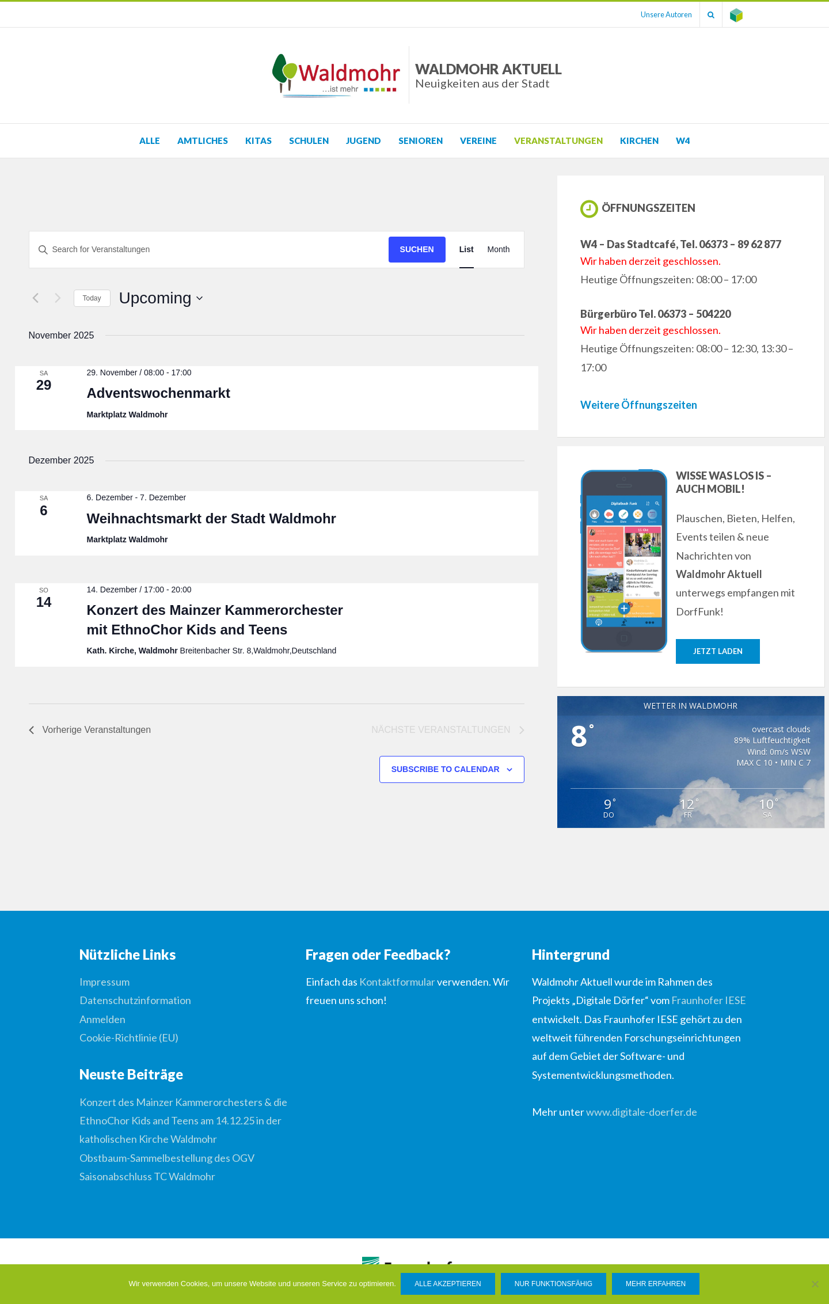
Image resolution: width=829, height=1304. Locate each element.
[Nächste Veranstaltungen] (58, 298)
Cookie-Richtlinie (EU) (128, 1037)
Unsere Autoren (660, 14)
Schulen (309, 140)
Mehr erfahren (657, 1284)
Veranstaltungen (558, 140)
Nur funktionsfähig (554, 1284)
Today (92, 298)
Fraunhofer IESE (708, 1000)
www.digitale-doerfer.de (641, 1111)
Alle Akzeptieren (449, 1284)
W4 (683, 140)
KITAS (258, 140)
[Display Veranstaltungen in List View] (466, 249)
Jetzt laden (718, 651)
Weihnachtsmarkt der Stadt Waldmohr (211, 518)
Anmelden (102, 1019)
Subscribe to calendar (445, 769)
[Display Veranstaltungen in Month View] (499, 249)
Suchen (417, 249)
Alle (149, 140)
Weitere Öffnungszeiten (638, 404)
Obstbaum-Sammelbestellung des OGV (166, 1157)
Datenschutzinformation (135, 1000)
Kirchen (639, 140)
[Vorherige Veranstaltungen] (36, 298)
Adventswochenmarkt (158, 393)
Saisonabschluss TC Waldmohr (147, 1176)
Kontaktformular (397, 981)
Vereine (478, 140)
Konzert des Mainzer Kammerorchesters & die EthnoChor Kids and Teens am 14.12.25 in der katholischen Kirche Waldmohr (183, 1121)
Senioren (420, 140)
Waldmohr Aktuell (488, 75)
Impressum (104, 981)
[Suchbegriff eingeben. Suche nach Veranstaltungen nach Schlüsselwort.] (209, 249)
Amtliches (202, 140)
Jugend (363, 140)
